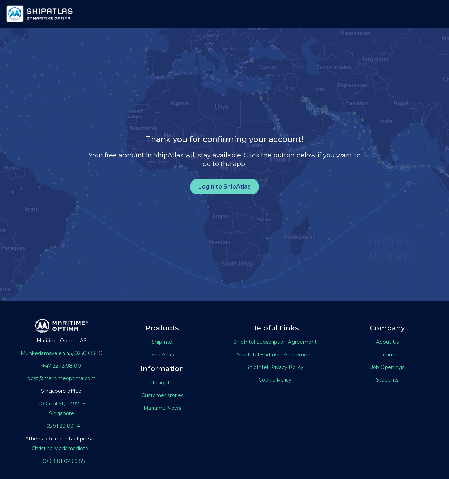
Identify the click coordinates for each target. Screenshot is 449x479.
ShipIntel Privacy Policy (274, 367)
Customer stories (162, 395)
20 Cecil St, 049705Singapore (61, 409)
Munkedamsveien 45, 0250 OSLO (62, 353)
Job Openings (387, 367)
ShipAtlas (162, 354)
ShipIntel (162, 342)
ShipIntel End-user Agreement (275, 354)
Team (387, 354)
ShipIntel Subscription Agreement (275, 342)
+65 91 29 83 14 (61, 426)
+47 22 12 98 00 (61, 366)
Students (387, 380)
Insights (162, 382)
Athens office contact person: (61, 439)
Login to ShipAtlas (224, 186)
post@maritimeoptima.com (61, 378)
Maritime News (162, 408)
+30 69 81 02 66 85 (62, 461)
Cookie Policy (275, 380)
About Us (387, 342)
